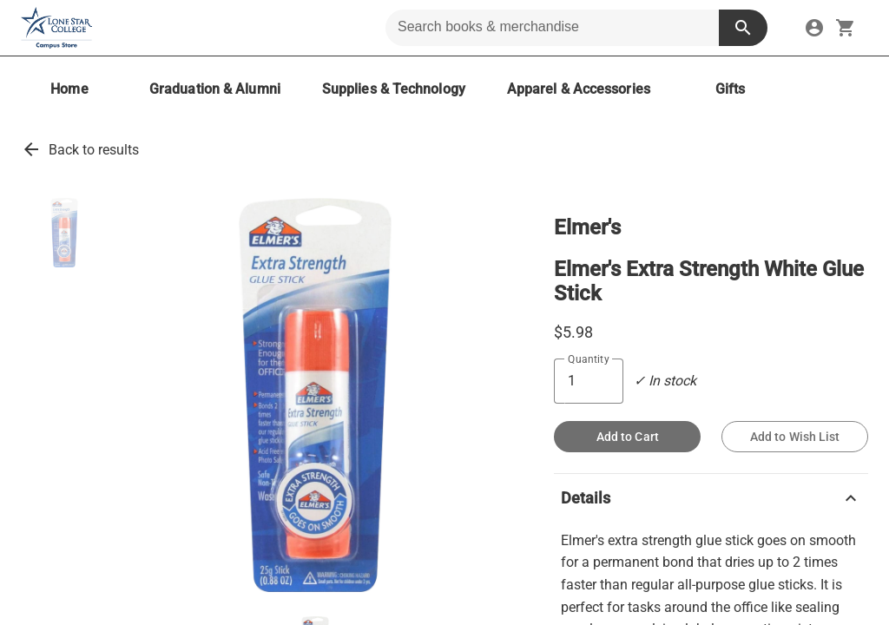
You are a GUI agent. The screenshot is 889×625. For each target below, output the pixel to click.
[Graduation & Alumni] (214, 89)
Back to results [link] (94, 149)
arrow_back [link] (31, 149)
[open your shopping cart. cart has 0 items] (845, 27)
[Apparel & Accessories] (578, 89)
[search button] (743, 28)
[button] (64, 232)
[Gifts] (730, 89)
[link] (814, 27)
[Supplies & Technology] (393, 89)
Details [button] (711, 498)
